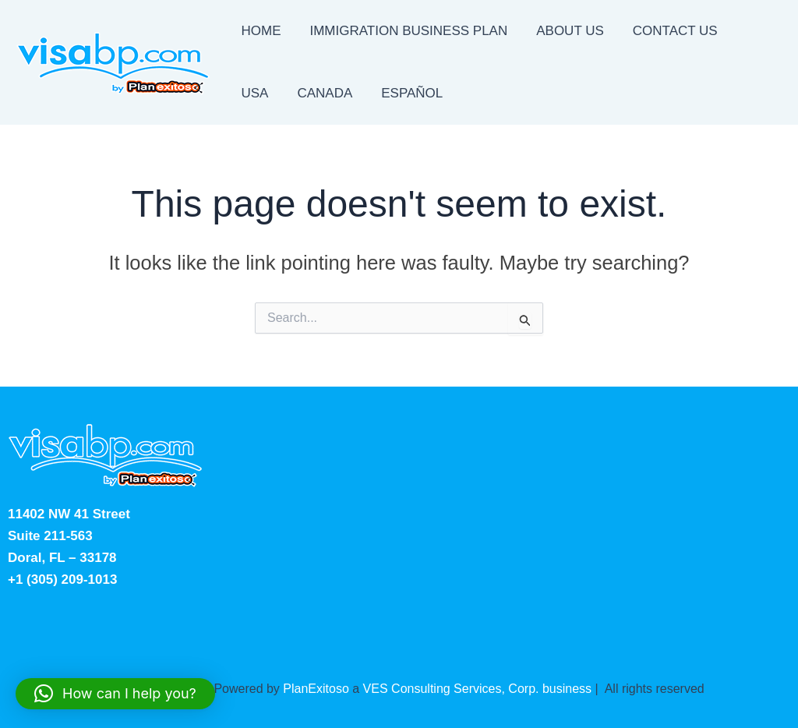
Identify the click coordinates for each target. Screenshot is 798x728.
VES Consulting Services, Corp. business (477, 688)
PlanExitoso (316, 688)
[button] (115, 693)
